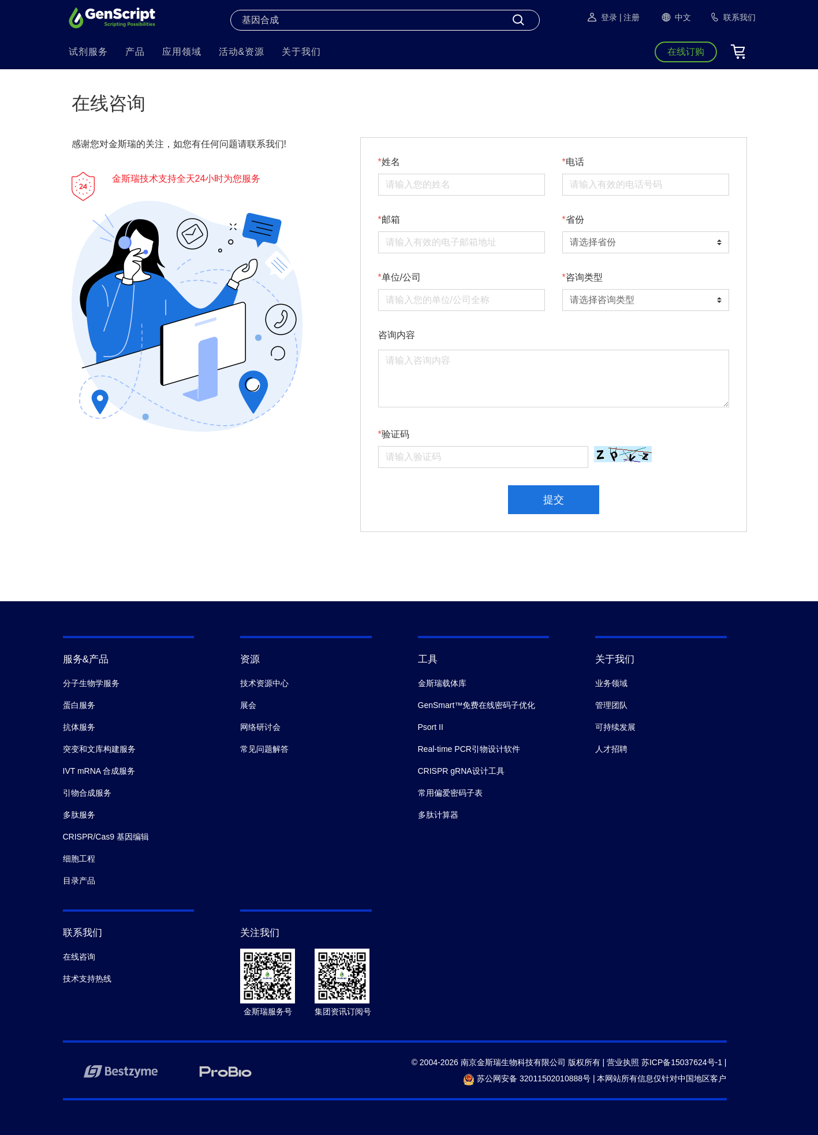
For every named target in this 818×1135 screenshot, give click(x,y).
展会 (248, 705)
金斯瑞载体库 (442, 683)
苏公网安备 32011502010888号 (527, 1078)
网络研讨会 (260, 727)
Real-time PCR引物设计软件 (469, 749)
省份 (575, 219)
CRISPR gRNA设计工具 (461, 771)
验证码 (395, 434)
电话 (575, 162)
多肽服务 (79, 814)
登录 (601, 17)
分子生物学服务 (91, 683)
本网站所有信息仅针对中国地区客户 (661, 1078)
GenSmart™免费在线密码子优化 (477, 705)
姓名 (391, 162)
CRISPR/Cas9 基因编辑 (106, 836)
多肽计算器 (438, 814)
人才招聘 (611, 749)
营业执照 (623, 1062)
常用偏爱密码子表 (450, 792)
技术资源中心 (264, 683)
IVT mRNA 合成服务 (99, 771)
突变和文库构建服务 (99, 749)
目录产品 (79, 880)
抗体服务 (79, 727)
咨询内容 (396, 335)
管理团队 (611, 705)
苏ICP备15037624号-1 (681, 1062)
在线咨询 (79, 956)
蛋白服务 (79, 705)
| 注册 (629, 17)
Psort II (430, 727)
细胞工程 (79, 858)
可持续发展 (615, 727)
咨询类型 (584, 277)
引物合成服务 (87, 792)
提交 (553, 499)
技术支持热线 (87, 978)
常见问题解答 (264, 749)
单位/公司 (401, 277)
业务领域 (611, 683)
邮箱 (391, 219)
